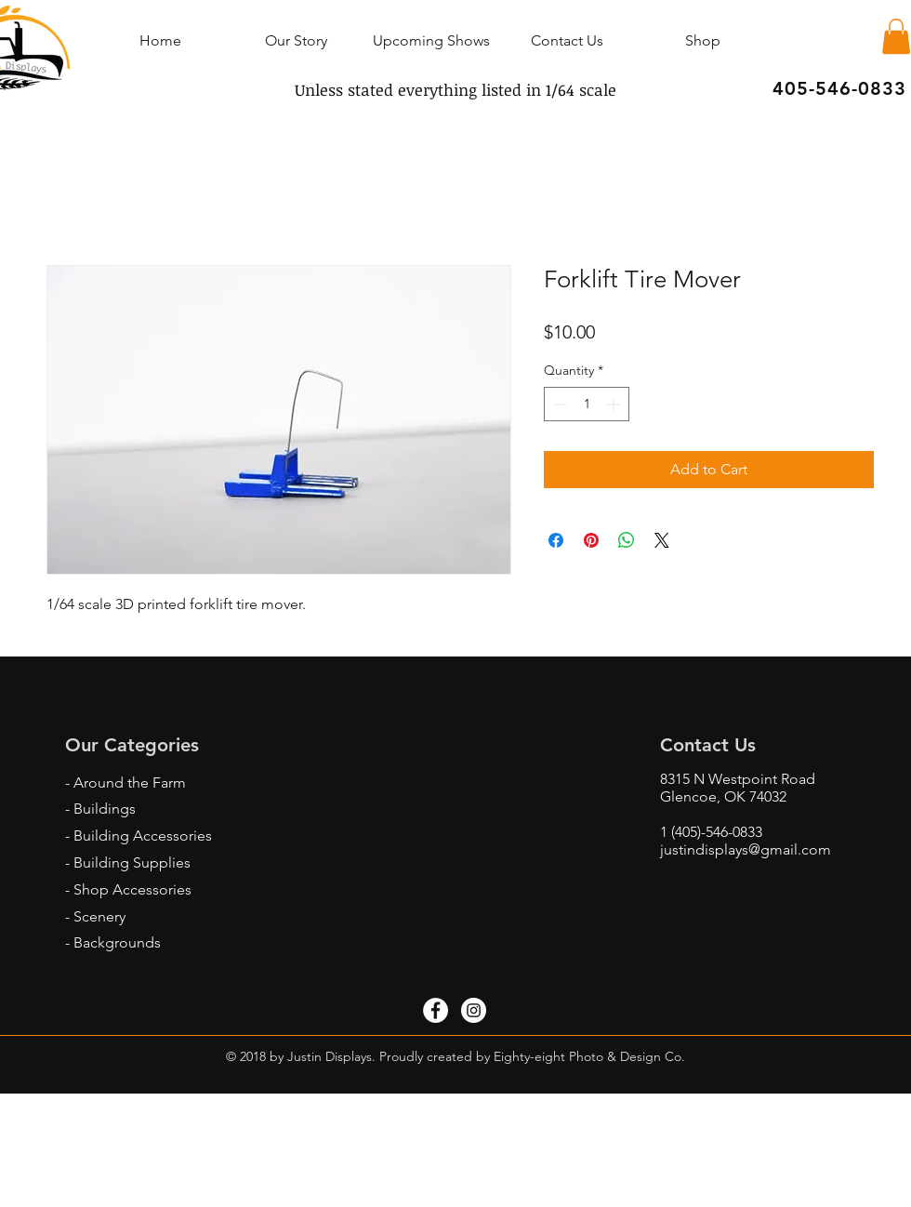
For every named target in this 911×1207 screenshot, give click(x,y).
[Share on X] (662, 540)
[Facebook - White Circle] (435, 1010)
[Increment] (615, 404)
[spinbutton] (586, 404)
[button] (896, 36)
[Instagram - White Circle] (473, 1010)
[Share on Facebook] (556, 540)
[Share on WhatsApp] (626, 540)
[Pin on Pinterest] (591, 540)
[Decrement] (558, 404)
